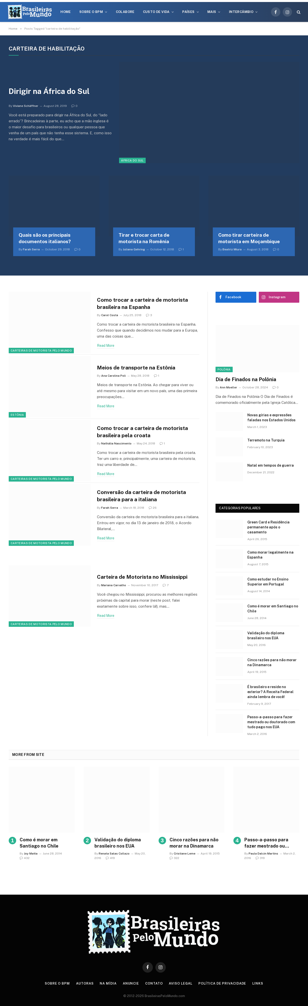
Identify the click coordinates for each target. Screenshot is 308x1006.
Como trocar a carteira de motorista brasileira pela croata (142, 431)
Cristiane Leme (184, 853)
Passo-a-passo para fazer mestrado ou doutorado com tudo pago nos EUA (271, 722)
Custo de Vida (156, 12)
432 (25, 858)
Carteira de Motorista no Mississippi (142, 577)
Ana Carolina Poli (113, 375)
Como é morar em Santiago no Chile (272, 608)
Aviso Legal (180, 983)
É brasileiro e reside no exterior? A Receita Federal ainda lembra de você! (270, 692)
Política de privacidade (222, 983)
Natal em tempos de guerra (270, 465)
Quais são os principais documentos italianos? (45, 238)
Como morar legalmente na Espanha (270, 554)
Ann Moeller (228, 387)
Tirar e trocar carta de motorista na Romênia (144, 238)
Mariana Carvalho (113, 585)
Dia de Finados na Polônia (246, 379)
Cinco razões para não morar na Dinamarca (272, 662)
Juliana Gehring (134, 249)
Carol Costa (109, 315)
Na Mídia (108, 983)
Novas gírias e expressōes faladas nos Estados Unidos (271, 417)
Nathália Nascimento (116, 443)
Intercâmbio (241, 12)
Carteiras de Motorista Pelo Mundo (41, 350)
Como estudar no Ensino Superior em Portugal (267, 581)
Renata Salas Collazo (114, 853)
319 (260, 858)
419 (110, 858)
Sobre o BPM (91, 12)
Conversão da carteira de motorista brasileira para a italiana (141, 496)
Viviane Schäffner (25, 106)
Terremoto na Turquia (266, 440)
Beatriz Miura (232, 249)
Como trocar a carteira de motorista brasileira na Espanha (142, 303)
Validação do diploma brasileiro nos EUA (265, 635)
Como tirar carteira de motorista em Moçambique (249, 238)
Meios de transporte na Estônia (136, 367)
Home (65, 12)
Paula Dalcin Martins (263, 853)
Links (257, 983)
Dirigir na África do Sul (49, 91)
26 (153, 507)
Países (188, 12)
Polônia (224, 369)
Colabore (125, 12)
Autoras (84, 983)
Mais (211, 12)
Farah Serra (31, 249)
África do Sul (132, 160)
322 (174, 858)
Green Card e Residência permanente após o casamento (268, 527)
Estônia (17, 414)
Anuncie (131, 983)
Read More (105, 346)
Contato (154, 983)
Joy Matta (31, 853)
